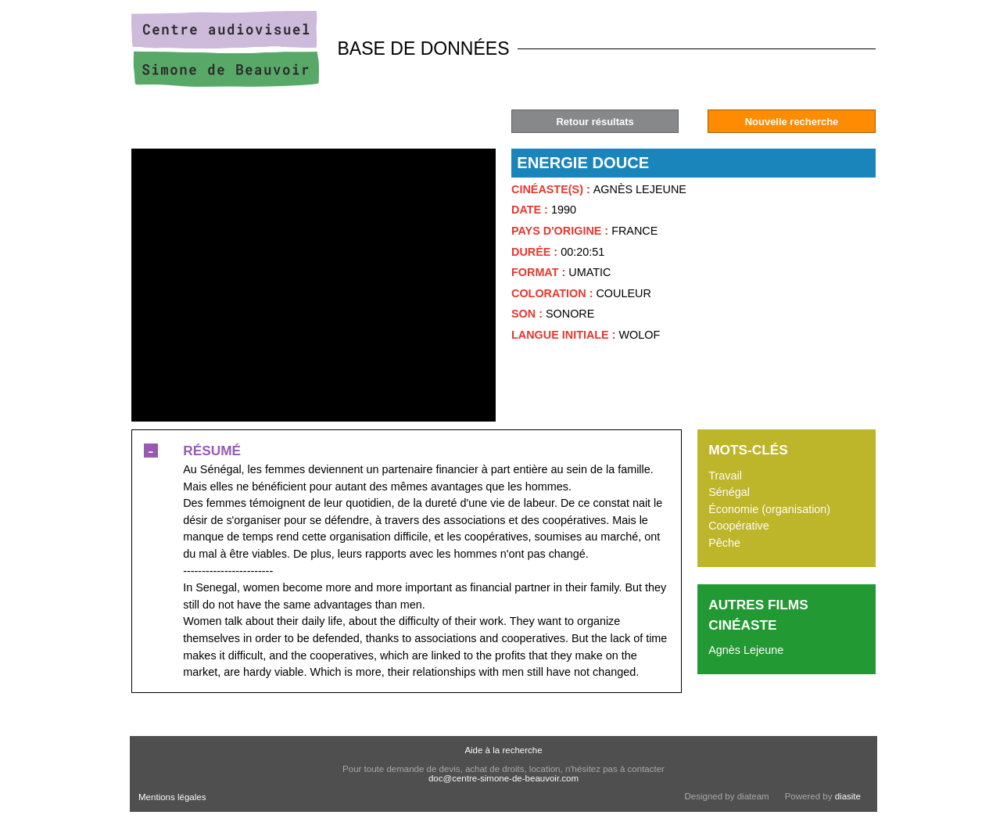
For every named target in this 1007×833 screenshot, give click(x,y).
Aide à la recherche (503, 750)
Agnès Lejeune (745, 650)
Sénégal (729, 492)
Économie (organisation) (769, 509)
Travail (725, 475)
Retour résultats (594, 121)
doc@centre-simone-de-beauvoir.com (503, 778)
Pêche (724, 543)
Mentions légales (172, 797)
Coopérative (738, 525)
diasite (848, 796)
